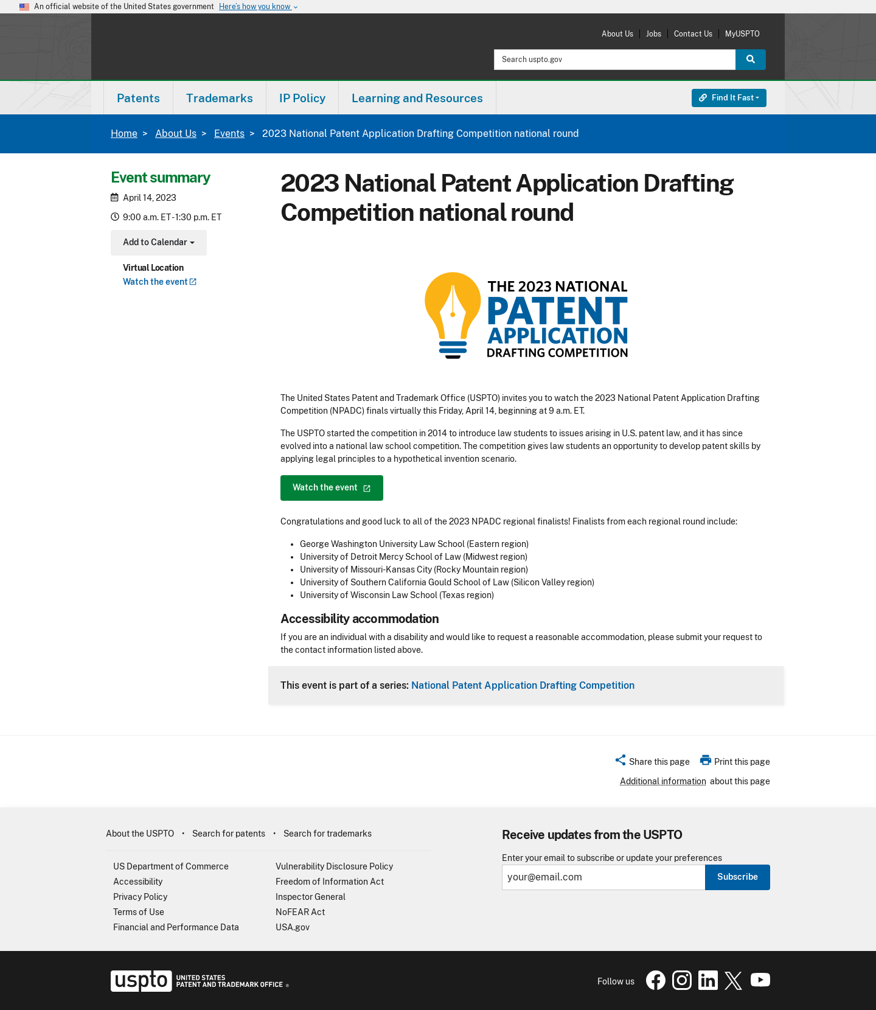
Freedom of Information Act (330, 881)
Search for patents (228, 833)
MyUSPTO (742, 33)
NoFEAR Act (300, 912)
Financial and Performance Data (176, 927)
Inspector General (311, 897)
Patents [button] (138, 98)
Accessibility (137, 881)
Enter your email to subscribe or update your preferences (612, 858)
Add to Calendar (157, 243)
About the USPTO (140, 833)
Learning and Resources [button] (417, 98)
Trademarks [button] (219, 98)
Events (229, 133)
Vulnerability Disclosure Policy (334, 866)
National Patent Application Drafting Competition (522, 685)
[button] (652, 763)
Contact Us (693, 33)
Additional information (663, 781)
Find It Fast (726, 97)
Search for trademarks (327, 833)
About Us (617, 33)
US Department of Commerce (171, 866)
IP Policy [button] (302, 98)
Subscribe (737, 877)
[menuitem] (138, 97)
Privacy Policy (140, 897)
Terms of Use (138, 912)
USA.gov (293, 927)
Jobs (653, 33)
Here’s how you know (259, 7)
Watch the (160, 282)
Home (124, 133)
